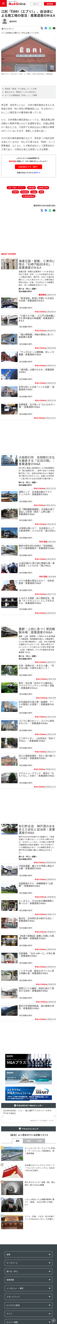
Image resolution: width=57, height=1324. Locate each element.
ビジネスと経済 (13, 1305)
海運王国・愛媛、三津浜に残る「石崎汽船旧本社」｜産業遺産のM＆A (37, 264)
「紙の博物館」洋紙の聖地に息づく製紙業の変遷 (36, 336)
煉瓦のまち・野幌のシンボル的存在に (20, 92)
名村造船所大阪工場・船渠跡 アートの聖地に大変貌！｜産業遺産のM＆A (36, 704)
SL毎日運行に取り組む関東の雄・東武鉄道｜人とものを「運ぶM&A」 (37, 564)
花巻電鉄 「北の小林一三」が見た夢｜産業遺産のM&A (37, 954)
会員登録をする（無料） (28, 166)
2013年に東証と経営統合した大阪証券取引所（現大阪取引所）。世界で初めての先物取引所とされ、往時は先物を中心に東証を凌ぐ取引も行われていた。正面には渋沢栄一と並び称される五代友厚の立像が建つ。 (37, 473)
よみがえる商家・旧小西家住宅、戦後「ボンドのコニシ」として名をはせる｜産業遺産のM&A (36, 600)
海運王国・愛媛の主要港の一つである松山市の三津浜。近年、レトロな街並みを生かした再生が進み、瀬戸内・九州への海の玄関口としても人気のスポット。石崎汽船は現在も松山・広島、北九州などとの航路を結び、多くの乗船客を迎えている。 (36, 278)
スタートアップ (13, 1296)
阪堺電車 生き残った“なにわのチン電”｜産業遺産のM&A (37, 406)
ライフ (9, 1313)
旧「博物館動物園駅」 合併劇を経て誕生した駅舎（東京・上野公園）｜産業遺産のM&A (37, 512)
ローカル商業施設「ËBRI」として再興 (21, 95)
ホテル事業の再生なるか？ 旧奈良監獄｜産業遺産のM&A (36, 582)
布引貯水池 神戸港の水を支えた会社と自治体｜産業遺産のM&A (37, 829)
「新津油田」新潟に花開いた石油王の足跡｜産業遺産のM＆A (36, 299)
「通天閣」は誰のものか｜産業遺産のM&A (36, 371)
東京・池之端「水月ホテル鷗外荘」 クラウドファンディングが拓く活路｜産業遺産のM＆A (36, 685)
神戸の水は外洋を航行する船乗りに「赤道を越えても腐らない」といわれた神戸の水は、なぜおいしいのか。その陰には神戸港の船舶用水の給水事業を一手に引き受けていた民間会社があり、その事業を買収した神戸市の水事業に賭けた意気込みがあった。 (36, 844)
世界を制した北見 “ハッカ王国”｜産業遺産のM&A (36, 388)
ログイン (36, 4)
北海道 (33, 192)
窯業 (41, 192)
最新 (17, 1140)
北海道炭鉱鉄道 (28, 196)
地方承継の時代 (25, 291)
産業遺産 (31, 187)
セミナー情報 (12, 1322)
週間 (28, 1140)
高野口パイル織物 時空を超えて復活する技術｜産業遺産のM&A (36, 989)
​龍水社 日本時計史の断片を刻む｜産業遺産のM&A (36, 919)
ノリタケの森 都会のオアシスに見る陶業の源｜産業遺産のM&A (36, 972)
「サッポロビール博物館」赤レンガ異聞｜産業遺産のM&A (36, 353)
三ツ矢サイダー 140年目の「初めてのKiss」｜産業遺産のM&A (37, 739)
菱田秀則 (13, 21)
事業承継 (10, 1279)
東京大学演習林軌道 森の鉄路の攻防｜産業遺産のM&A (36, 1007)
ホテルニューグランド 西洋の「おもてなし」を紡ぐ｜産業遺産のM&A (36, 774)
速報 (8, 1254)
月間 (39, 1140)
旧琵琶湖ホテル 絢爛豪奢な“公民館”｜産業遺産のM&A (36, 884)
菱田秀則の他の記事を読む (44, 205)
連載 (34, 288)
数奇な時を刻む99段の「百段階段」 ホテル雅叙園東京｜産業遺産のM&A (37, 547)
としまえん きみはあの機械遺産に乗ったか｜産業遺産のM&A (36, 902)
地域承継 (24, 192)
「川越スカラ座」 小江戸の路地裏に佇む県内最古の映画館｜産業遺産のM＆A (37, 318)
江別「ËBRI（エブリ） (16, 187)
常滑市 (15, 192)
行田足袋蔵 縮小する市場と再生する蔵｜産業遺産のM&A (36, 867)
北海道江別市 (43, 187)
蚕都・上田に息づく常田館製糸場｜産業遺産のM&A (37, 630)
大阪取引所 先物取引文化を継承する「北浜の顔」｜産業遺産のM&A (37, 460)
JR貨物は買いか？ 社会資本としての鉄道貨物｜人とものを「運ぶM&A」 (38, 529)
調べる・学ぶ (24, 288)
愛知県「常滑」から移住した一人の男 (20, 88)
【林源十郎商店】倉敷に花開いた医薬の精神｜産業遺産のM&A (36, 937)
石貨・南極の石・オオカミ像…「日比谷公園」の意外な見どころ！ (36, 667)
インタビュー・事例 (15, 1288)
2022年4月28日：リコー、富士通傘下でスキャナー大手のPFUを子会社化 (27, 1112)
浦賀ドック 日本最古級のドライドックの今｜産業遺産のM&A (35, 493)
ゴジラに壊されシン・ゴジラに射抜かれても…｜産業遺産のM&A (36, 722)
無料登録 (50, 4)
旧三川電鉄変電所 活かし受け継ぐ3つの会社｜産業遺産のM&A (37, 757)
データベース (12, 1263)
